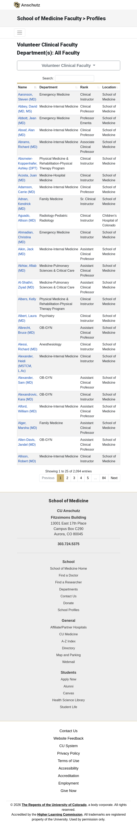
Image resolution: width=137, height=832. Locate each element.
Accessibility (68, 768)
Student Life (68, 707)
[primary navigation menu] (19, 33)
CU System (68, 746)
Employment (68, 783)
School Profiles (68, 610)
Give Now (68, 791)
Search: (68, 78)
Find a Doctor (68, 575)
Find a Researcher (68, 582)
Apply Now (68, 679)
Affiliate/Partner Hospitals (68, 627)
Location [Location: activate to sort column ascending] (109, 87)
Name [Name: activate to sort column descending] (22, 87)
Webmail (68, 662)
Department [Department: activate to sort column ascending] (48, 87)
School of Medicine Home (68, 568)
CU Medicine (68, 634)
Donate (68, 603)
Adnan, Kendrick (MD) (24, 203)
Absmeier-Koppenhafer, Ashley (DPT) (27, 163)
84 (104, 478)
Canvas (68, 693)
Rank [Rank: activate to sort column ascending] (84, 87)
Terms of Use (68, 761)
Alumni (68, 686)
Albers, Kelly (27, 299)
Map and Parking (68, 655)
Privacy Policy (68, 753)
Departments (68, 589)
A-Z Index (68, 641)
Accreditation (68, 776)
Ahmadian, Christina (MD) (26, 237)
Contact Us (68, 596)
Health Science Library (68, 700)
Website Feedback (68, 738)
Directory (68, 648)
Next (114, 478)
